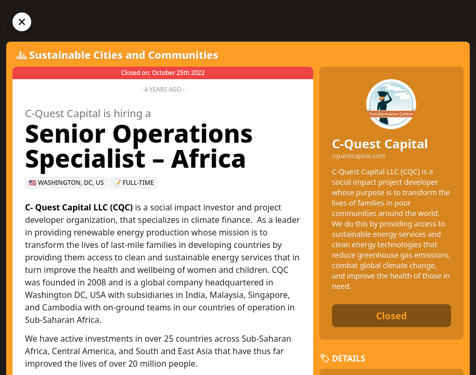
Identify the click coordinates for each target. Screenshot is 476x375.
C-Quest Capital (380, 143)
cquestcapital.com (358, 156)
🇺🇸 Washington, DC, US (66, 182)
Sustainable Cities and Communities (123, 55)
